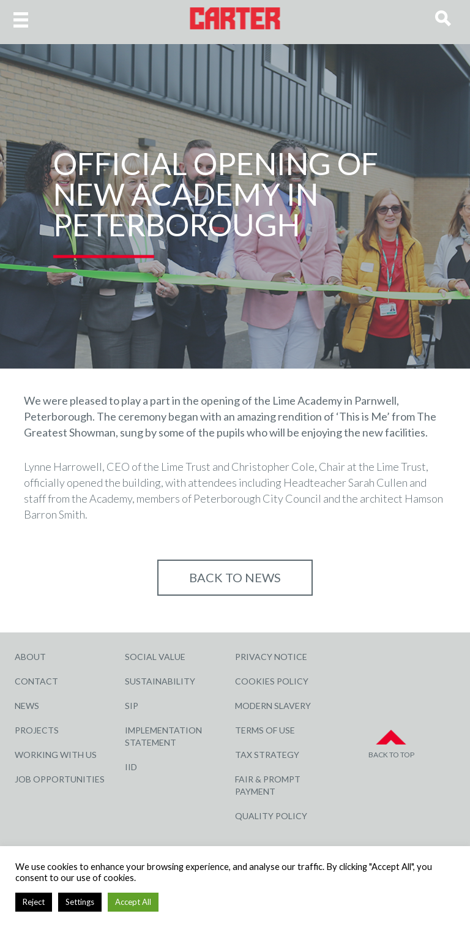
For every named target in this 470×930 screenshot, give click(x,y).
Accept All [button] (133, 902)
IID (131, 767)
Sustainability (160, 681)
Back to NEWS (235, 577)
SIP (131, 705)
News (27, 705)
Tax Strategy (267, 754)
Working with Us (56, 754)
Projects (37, 730)
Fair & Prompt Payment (267, 785)
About (30, 656)
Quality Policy (271, 816)
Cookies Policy (271, 681)
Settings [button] (79, 902)
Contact (36, 681)
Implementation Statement (163, 736)
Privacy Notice (271, 656)
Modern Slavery (273, 705)
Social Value (155, 656)
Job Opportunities (60, 779)
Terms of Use (265, 730)
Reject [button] (34, 902)
